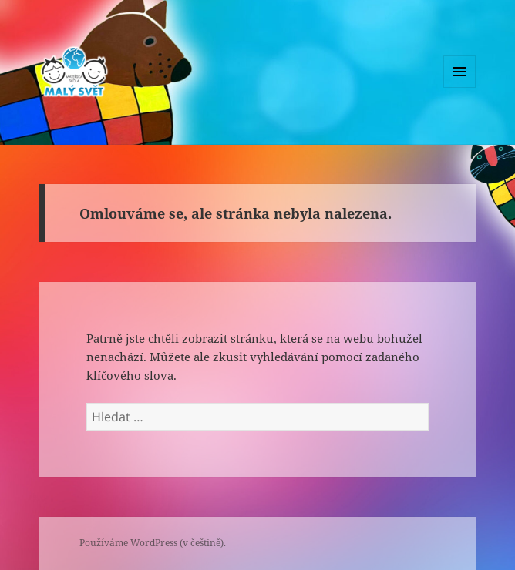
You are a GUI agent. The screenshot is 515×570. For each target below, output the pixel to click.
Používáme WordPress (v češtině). (152, 542)
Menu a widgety (460, 87)
